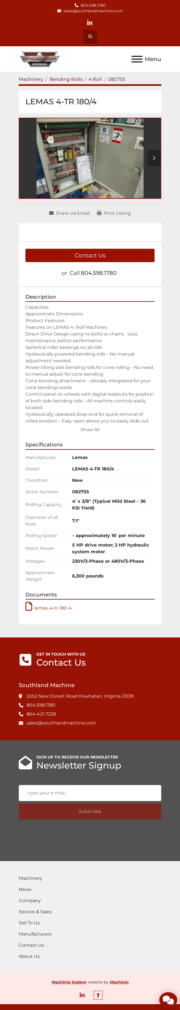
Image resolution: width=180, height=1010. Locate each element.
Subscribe (90, 811)
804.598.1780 (93, 5)
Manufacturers (35, 934)
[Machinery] (31, 79)
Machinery (30, 878)
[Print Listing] (113, 213)
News (25, 889)
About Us (29, 956)
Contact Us (90, 255)
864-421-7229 (41, 714)
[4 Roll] (95, 79)
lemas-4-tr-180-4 (48, 608)
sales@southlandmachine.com (93, 11)
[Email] (90, 793)
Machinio (119, 982)
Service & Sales (35, 911)
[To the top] (98, 995)
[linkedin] (89, 23)
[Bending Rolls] (65, 79)
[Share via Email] (69, 213)
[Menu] (137, 59)
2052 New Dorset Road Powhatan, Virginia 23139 (80, 696)
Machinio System (69, 982)
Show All (90, 429)
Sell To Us (29, 923)
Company (30, 900)
